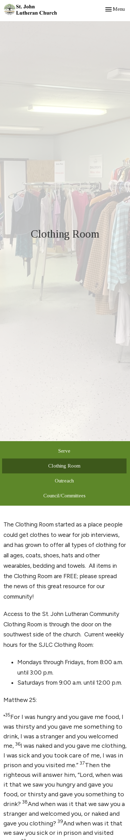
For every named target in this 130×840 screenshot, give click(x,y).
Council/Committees (64, 495)
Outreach (64, 480)
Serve (64, 451)
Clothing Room (64, 466)
